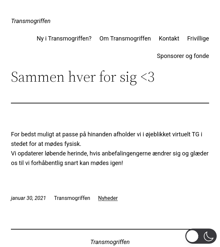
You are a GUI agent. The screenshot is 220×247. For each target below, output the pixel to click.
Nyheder (108, 198)
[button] (201, 236)
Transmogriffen (31, 20)
